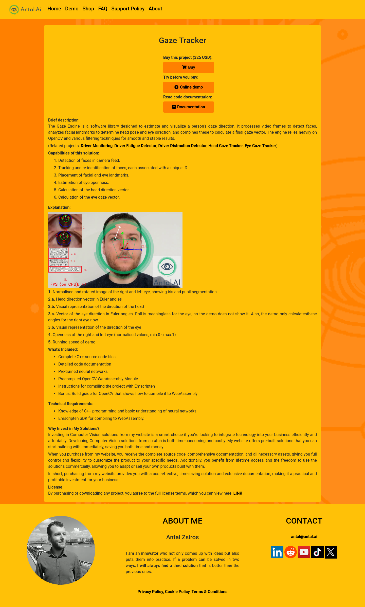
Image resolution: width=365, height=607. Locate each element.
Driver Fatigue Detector (135, 145)
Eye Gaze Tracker (260, 145)
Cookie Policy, (178, 591)
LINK (237, 493)
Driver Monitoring (97, 145)
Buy (188, 67)
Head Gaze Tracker (225, 145)
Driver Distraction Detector (182, 145)
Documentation (188, 107)
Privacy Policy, (151, 591)
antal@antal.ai (304, 536)
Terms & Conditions (209, 591)
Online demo (188, 87)
